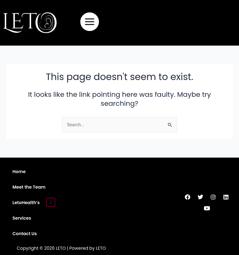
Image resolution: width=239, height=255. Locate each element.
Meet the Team (28, 187)
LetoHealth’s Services (26, 210)
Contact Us (24, 233)
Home (19, 171)
